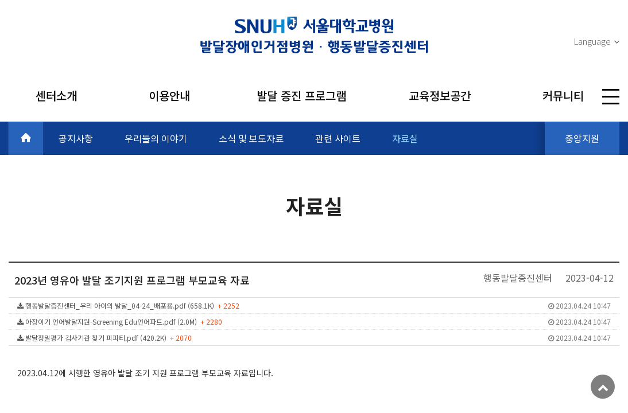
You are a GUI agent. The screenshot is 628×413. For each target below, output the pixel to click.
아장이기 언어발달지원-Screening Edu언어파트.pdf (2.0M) (314, 321)
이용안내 (169, 95)
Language (592, 41)
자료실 (405, 138)
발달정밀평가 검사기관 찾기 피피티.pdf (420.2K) (314, 337)
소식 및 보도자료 (251, 138)
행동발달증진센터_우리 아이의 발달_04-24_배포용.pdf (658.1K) (314, 305)
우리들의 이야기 (156, 138)
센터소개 (56, 95)
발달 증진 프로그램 (301, 95)
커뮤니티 (563, 95)
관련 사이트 (337, 138)
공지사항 (76, 138)
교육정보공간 (440, 95)
